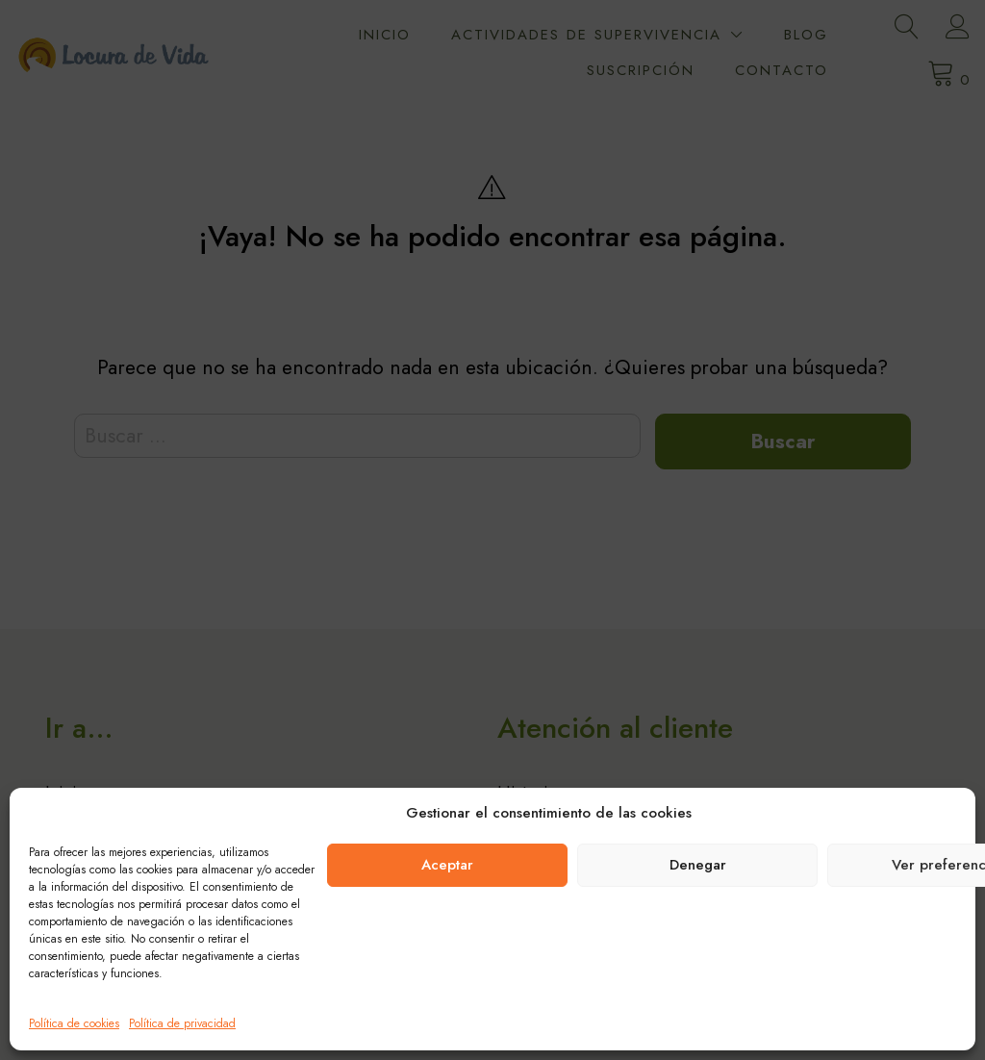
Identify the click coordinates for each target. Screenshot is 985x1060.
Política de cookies (74, 1023)
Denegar (697, 864)
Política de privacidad (182, 1023)
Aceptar (447, 864)
